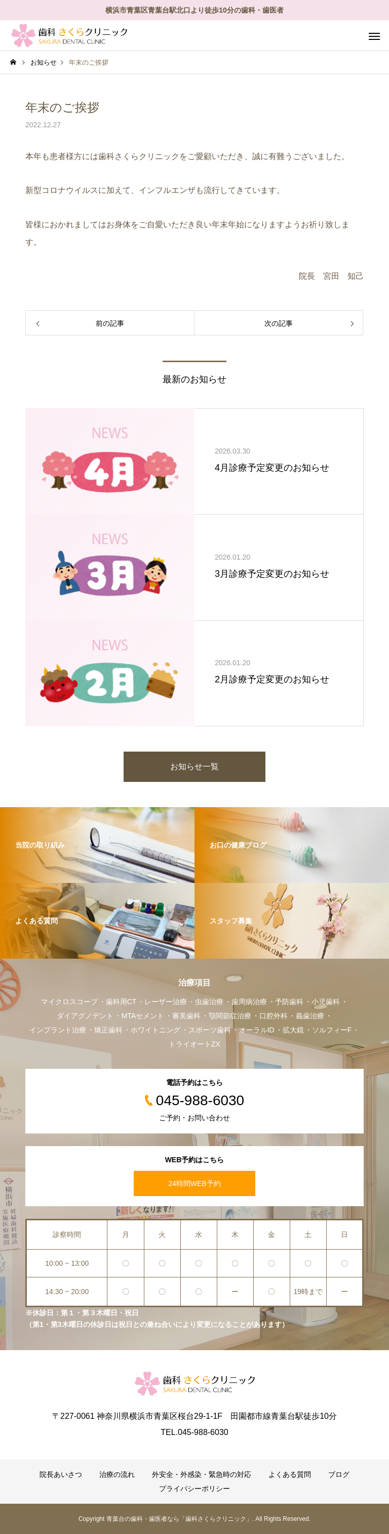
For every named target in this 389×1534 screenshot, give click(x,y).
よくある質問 (289, 1474)
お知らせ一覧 (194, 766)
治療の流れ (117, 1474)
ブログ (338, 1474)
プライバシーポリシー (194, 1488)
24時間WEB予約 (194, 1183)
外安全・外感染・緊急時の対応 (201, 1474)
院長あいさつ (61, 1474)
